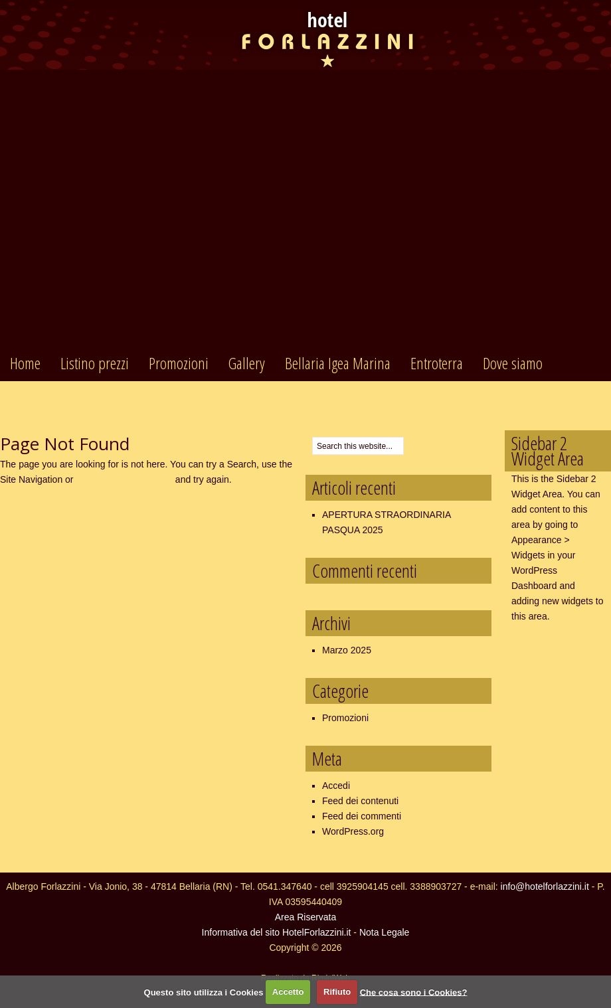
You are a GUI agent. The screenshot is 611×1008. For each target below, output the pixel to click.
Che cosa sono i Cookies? (414, 992)
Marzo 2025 (346, 650)
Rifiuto (337, 992)
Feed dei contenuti (360, 801)
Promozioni (179, 363)
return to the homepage (124, 479)
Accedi (336, 785)
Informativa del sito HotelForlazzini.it (276, 932)
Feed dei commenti (361, 816)
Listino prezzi (94, 363)
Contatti (30, 399)
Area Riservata (306, 917)
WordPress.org (353, 831)
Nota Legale (384, 932)
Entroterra (436, 363)
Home (25, 363)
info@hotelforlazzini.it (545, 886)
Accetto (288, 992)
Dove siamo (513, 363)
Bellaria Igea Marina (338, 363)
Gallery (246, 363)
